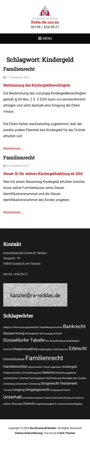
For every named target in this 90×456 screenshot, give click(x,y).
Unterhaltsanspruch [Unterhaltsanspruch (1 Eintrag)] (33, 397)
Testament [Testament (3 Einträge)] (68, 383)
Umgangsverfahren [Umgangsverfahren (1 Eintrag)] (60, 390)
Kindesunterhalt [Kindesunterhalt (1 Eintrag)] (11, 372)
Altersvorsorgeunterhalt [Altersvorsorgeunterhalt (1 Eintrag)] (26, 327)
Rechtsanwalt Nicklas (43, 428)
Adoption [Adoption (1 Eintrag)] (8, 327)
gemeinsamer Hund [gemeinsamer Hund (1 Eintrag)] (38, 367)
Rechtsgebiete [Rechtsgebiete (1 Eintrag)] (37, 378)
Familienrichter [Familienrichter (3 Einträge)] (15, 367)
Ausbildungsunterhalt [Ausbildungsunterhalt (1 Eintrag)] (50, 327)
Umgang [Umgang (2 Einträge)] (19, 390)
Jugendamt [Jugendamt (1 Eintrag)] (56, 367)
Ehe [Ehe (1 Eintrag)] (47, 341)
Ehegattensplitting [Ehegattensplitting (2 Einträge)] (25, 349)
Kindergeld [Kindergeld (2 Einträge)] (70, 366)
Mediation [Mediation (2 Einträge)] (49, 372)
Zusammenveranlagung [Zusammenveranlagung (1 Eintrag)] (69, 404)
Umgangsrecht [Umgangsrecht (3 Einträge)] (37, 390)
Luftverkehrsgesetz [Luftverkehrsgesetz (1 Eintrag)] (31, 372)
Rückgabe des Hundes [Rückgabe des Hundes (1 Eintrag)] (74, 378)
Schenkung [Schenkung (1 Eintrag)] (34, 383)
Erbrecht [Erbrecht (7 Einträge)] (78, 348)
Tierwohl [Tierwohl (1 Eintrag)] (8, 390)
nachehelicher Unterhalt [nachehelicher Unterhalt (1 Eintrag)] (16, 378)
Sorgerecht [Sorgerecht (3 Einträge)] (50, 383)
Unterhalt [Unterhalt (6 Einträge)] (12, 397)
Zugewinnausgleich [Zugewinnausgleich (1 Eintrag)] (46, 404)
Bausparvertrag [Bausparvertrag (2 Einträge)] (13, 333)
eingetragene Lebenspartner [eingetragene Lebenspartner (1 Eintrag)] (53, 349)
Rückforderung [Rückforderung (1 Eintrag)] (54, 378)
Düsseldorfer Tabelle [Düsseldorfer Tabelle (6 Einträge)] (24, 340)
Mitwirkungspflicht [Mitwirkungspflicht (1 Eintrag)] (66, 372)
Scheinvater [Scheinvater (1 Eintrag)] (21, 383)
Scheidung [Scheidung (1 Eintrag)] (8, 383)
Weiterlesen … (13, 148)
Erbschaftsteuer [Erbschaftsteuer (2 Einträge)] (14, 359)
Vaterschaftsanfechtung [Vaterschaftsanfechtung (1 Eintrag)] (57, 397)
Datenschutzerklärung (28, 433)
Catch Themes (66, 433)
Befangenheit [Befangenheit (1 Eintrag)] (32, 333)
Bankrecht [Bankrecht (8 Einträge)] (74, 326)
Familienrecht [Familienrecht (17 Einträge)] (44, 358)
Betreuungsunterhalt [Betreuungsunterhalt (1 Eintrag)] (51, 333)
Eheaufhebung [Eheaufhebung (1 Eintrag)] (57, 341)
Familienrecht (19, 69)
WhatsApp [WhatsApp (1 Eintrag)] (16, 404)
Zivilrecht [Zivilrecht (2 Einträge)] (29, 403)
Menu (47, 38)
